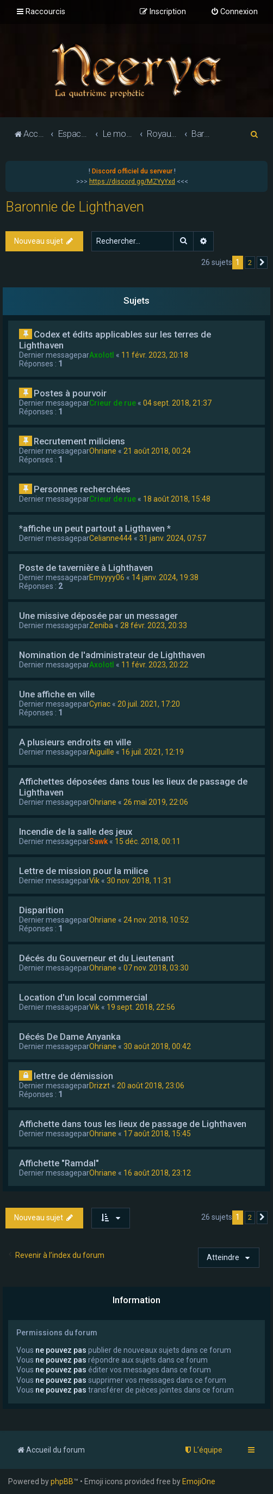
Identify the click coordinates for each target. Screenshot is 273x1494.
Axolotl (101, 355)
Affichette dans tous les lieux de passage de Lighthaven (132, 1123)
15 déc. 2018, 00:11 (148, 841)
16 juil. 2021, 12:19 (152, 752)
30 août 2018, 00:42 (157, 1046)
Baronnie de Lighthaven (74, 207)
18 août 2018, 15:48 (176, 499)
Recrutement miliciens (79, 441)
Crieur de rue (112, 403)
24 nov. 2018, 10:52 (156, 919)
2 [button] (250, 262)
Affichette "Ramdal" (59, 1163)
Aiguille (101, 752)
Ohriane (102, 451)
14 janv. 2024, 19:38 (165, 577)
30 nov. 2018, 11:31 (139, 880)
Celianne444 (110, 538)
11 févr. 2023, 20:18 (154, 355)
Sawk (98, 841)
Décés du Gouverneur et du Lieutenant (96, 958)
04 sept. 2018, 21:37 (177, 403)
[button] (262, 262)
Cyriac (99, 704)
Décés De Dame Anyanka (70, 1036)
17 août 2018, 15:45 (157, 1133)
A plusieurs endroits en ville (75, 742)
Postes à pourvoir (70, 393)
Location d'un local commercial (83, 997)
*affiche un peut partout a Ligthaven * (95, 528)
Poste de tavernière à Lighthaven (86, 567)
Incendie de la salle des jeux (75, 831)
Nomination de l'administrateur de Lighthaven (112, 654)
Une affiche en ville (57, 694)
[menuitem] (234, 12)
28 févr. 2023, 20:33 (153, 625)
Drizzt (99, 1085)
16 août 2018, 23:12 (157, 1172)
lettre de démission (73, 1075)
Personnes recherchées (82, 489)
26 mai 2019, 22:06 (155, 802)
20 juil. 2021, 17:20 (148, 704)
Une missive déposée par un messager (98, 615)
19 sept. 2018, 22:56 (141, 1007)
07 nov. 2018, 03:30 (156, 967)
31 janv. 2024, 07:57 (172, 538)
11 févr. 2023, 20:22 (154, 664)
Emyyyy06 (107, 577)
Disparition (41, 910)
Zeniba (101, 625)
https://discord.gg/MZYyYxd (132, 181)
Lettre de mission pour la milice (83, 870)
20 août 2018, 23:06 (150, 1085)
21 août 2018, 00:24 (157, 451)
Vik (94, 880)
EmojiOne (198, 1481)
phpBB (62, 1481)
